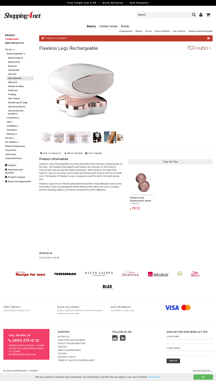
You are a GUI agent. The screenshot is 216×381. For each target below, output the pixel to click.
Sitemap (33, 371)
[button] (208, 15)
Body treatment (162, 31)
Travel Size (10, 150)
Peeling (12, 94)
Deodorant (13, 70)
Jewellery (13, 126)
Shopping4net (125, 31)
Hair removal (179, 31)
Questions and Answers (14, 171)
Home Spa (10, 154)
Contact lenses (108, 26)
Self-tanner (14, 98)
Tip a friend (93, 153)
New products (14, 43)
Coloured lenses (13, 158)
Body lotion (14, 62)
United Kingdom (203, 371)
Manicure (12, 82)
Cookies (62, 353)
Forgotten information (71, 343)
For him (10, 138)
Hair (10, 122)
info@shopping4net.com (22, 354)
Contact (63, 347)
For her (148, 31)
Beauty (91, 26)
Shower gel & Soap (18, 102)
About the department (18, 181)
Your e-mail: (173, 348)
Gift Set (12, 74)
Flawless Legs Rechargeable (200, 31)
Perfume (12, 130)
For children (12, 142)
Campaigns (12, 39)
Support (10, 165)
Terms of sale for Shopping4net (76, 360)
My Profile (64, 337)
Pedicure (13, 90)
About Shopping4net (69, 350)
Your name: (173, 336)
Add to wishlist (51, 153)
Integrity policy (67, 357)
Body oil (12, 66)
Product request (15, 177)
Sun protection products (15, 112)
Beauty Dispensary (15, 146)
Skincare (12, 134)
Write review (73, 153)
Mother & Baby (16, 86)
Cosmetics (13, 117)
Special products (16, 106)
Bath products (15, 58)
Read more (154, 377)
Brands (125, 26)
